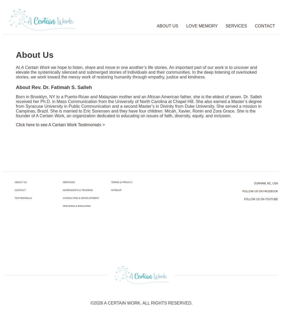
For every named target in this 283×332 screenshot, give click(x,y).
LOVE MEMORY (202, 26)
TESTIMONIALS (23, 198)
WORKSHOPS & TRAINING (78, 190)
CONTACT (265, 26)
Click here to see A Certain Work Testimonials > (60, 125)
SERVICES (236, 26)
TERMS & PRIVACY (122, 182)
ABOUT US (167, 26)
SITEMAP (116, 190)
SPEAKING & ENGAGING (77, 206)
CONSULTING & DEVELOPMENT (81, 198)
